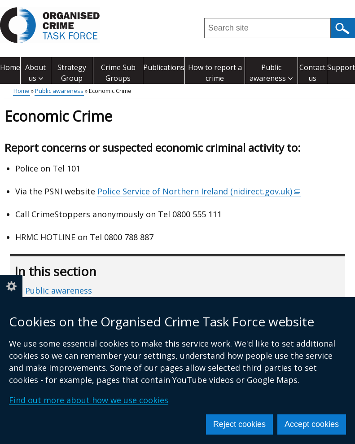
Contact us (312, 72)
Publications (163, 67)
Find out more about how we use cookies (88, 400)
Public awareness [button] (271, 72)
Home (10, 67)
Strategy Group (71, 72)
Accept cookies (312, 424)
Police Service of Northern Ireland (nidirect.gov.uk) (199, 191)
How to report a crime (215, 72)
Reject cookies (239, 424)
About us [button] (35, 72)
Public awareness (59, 91)
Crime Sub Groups (118, 72)
